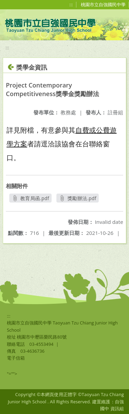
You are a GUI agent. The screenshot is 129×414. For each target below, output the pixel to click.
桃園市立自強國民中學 (103, 4)
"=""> (12, 374)
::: (71, 4)
